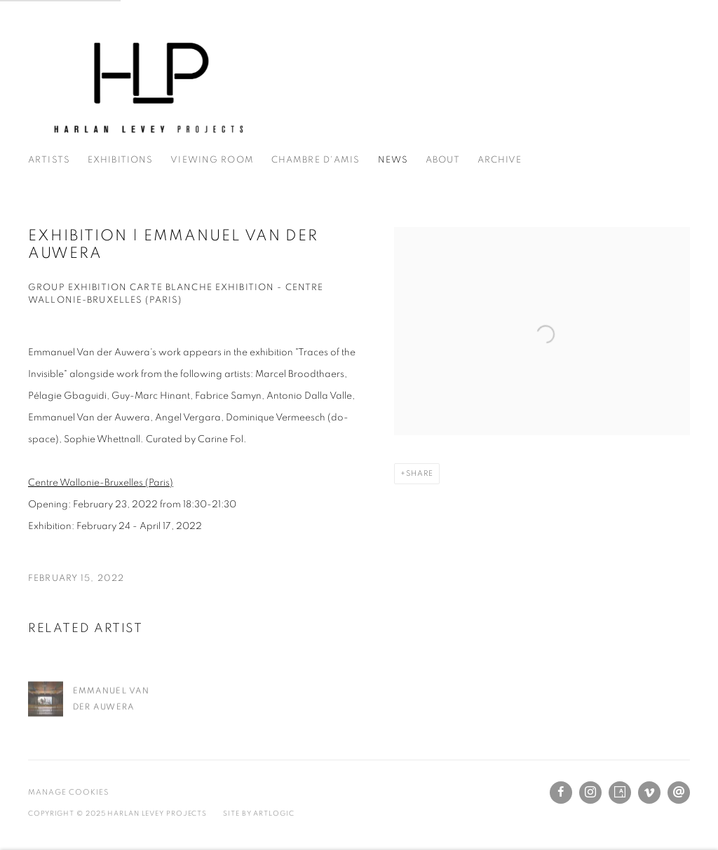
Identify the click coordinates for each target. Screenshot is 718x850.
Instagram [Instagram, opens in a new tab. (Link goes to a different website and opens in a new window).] (590, 792)
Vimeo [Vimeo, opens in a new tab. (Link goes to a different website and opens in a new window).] (649, 792)
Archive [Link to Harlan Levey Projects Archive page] (499, 160)
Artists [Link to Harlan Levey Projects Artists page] (49, 160)
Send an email (679, 792)
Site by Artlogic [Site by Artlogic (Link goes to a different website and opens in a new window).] (258, 813)
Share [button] (419, 473)
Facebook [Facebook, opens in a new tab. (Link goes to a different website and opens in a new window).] (561, 792)
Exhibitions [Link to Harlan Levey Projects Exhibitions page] (120, 160)
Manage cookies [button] (68, 792)
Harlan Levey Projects (147, 84)
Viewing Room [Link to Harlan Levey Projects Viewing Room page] (212, 160)
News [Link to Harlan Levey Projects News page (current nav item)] (393, 160)
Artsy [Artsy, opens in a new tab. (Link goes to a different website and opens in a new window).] (620, 792)
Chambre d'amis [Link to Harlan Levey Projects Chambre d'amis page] (315, 160)
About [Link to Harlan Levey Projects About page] (443, 160)
